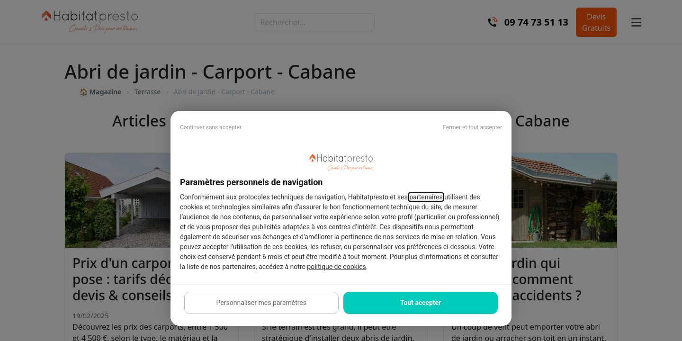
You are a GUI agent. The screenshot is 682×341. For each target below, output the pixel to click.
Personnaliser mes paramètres (261, 302)
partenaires (426, 197)
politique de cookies (336, 266)
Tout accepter (420, 302)
